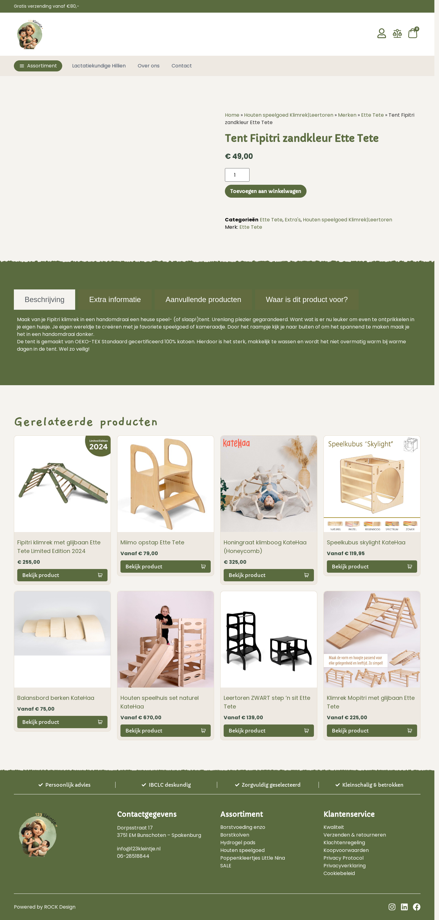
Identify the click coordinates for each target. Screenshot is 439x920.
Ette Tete (372, 115)
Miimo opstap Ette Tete (152, 542)
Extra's (293, 219)
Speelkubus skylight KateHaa (366, 542)
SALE (225, 866)
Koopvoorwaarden (346, 850)
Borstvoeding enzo (242, 827)
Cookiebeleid (339, 873)
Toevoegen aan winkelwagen (265, 191)
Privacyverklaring (344, 866)
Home (232, 115)
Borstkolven (234, 835)
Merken (347, 115)
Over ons (149, 65)
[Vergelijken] (397, 36)
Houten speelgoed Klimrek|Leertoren (288, 115)
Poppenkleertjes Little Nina (252, 858)
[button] (38, 65)
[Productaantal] (237, 175)
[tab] (44, 299)
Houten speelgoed (242, 850)
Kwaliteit (333, 827)
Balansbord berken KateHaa (55, 698)
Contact (182, 65)
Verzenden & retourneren (354, 835)
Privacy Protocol (343, 858)
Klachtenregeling (344, 843)
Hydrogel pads (237, 843)
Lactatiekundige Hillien (99, 65)
